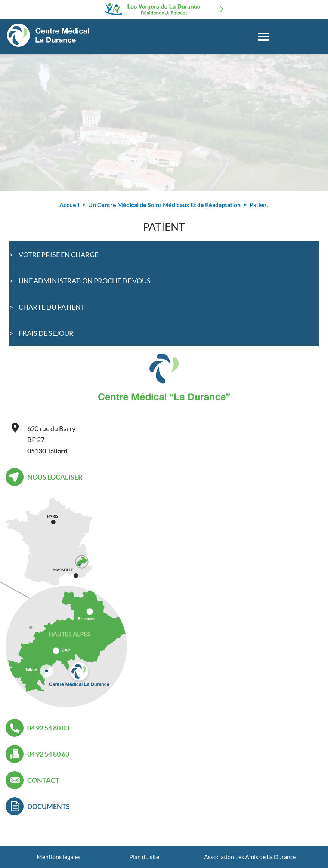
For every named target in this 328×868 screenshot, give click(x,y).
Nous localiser (55, 477)
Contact (43, 780)
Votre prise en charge (58, 254)
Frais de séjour (46, 333)
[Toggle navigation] (263, 36)
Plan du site (144, 856)
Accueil (69, 204)
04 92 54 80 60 (48, 754)
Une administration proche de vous (85, 281)
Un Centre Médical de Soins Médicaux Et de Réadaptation (164, 204)
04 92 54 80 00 (48, 728)
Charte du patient (52, 307)
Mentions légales (58, 856)
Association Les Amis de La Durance (250, 856)
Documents (48, 806)
